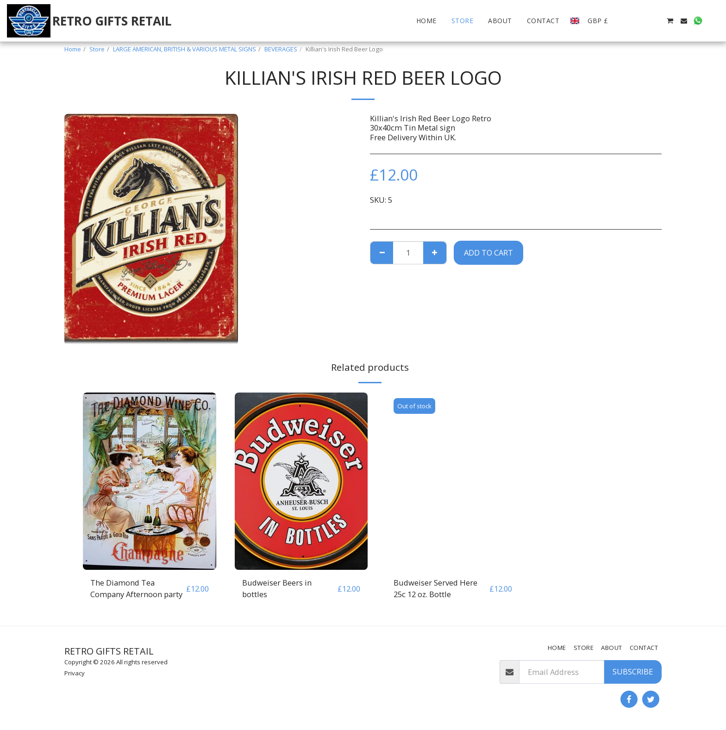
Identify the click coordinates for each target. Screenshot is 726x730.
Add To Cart (488, 252)
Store (97, 49)
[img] (149, 481)
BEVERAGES (280, 49)
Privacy (74, 673)
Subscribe (633, 671)
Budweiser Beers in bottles (277, 588)
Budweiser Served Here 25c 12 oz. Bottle (435, 588)
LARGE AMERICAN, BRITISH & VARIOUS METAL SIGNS (184, 49)
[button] (627, 21)
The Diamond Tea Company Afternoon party (136, 588)
